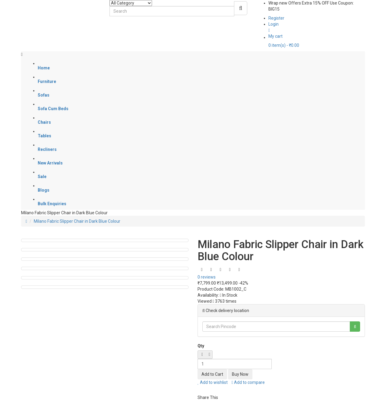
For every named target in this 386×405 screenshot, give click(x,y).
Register (276, 18)
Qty (201, 345)
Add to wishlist (213, 382)
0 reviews (207, 277)
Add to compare (248, 382)
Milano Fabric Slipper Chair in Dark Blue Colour (77, 221)
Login (273, 24)
